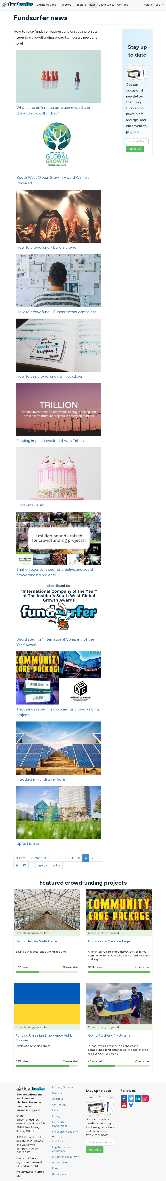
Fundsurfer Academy (65, 1131)
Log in (159, 4)
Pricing (56, 1116)
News (92, 4)
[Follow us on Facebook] (124, 1098)
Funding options (47, 4)
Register (148, 4)
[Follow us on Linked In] (138, 1098)
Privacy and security (65, 1156)
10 (24, 865)
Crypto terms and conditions (63, 1149)
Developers (59, 1174)
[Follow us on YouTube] (124, 1105)
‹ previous (38, 858)
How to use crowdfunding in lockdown (49, 376)
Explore (81, 4)
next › (42, 865)
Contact (122, 4)
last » (56, 865)
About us (58, 1098)
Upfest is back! (29, 843)
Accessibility (60, 1162)
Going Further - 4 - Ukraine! (110, 1035)
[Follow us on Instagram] (145, 1098)
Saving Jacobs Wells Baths (36, 941)
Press (55, 1168)
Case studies (106, 4)
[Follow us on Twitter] (131, 1098)
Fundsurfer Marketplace (59, 1124)
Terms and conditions (59, 1139)
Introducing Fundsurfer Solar (40, 779)
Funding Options (62, 1087)
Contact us (59, 1104)
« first (21, 858)
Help (55, 1110)
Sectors (67, 4)
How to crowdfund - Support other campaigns (56, 311)
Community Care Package (109, 941)
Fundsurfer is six (30, 505)
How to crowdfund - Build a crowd (46, 247)
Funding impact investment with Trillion (50, 440)
